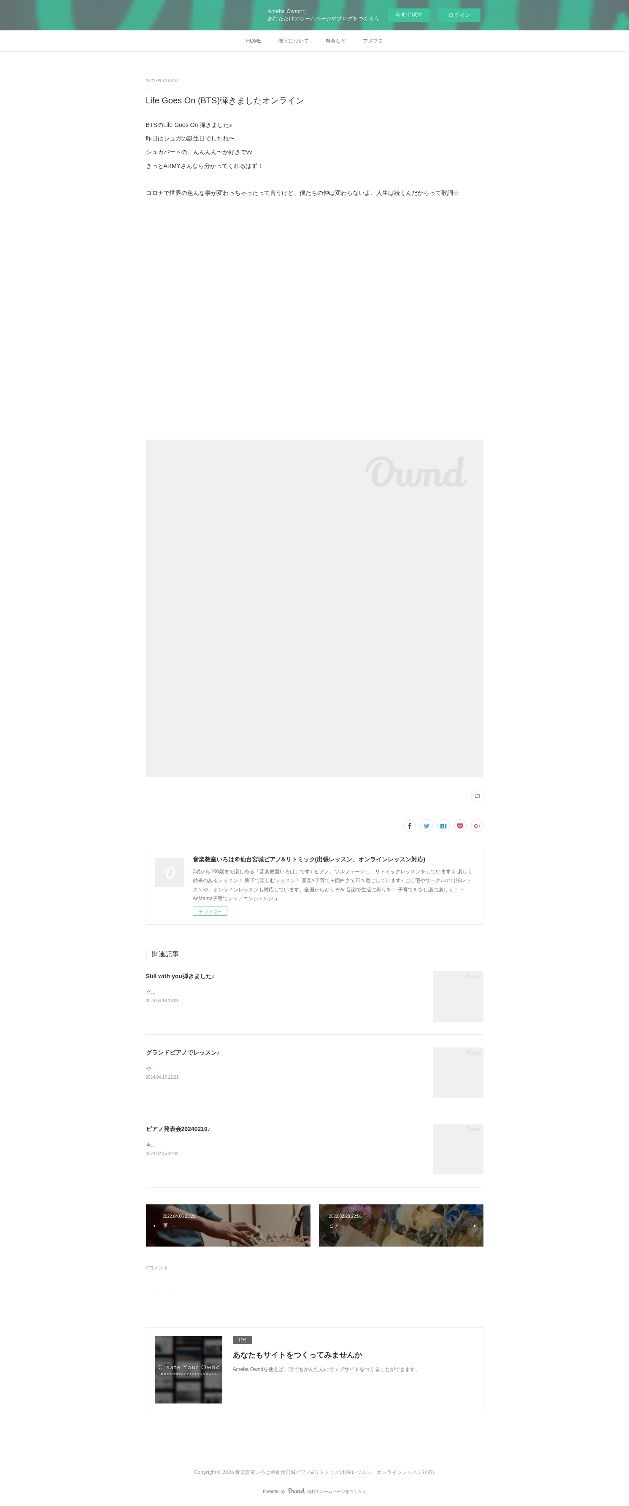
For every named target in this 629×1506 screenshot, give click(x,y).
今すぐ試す (409, 14)
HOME (254, 41)
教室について (293, 41)
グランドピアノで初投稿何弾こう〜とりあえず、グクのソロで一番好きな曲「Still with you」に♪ (255, 992)
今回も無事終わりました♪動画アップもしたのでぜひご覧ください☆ (223, 1145)
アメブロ (373, 41)
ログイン (459, 15)
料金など (336, 41)
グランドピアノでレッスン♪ (183, 1052)
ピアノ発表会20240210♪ (178, 1128)
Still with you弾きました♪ (180, 976)
